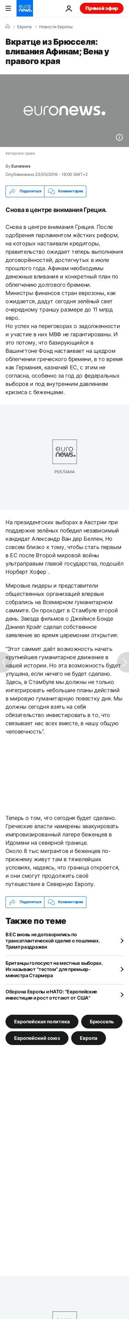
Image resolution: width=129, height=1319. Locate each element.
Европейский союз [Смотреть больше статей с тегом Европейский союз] (37, 1038)
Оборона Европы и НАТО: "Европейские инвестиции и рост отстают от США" (51, 995)
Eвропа (24, 27)
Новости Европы (56, 27)
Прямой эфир (101, 8)
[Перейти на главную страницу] (25, 8)
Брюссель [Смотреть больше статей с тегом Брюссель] (102, 1021)
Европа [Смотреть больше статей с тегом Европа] (88, 1038)
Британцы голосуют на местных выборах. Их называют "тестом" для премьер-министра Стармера (54, 969)
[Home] (8, 26)
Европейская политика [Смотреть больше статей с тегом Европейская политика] (42, 1021)
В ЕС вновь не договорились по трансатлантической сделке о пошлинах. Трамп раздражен (53, 940)
